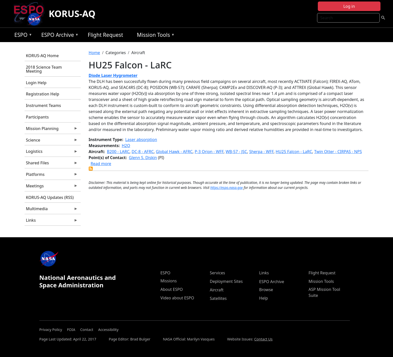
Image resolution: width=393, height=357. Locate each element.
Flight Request (105, 34)
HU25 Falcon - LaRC (294, 151)
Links (51, 221)
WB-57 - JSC (236, 151)
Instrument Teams (43, 105)
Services (217, 273)
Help (263, 298)
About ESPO (171, 289)
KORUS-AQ (72, 14)
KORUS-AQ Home (42, 55)
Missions (168, 281)
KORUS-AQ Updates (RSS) (50, 197)
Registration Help (42, 94)
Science (51, 141)
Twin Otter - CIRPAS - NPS (338, 151)
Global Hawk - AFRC (174, 151)
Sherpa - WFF (261, 151)
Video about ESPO (177, 298)
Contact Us (263, 339)
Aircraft (217, 290)
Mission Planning (51, 130)
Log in (349, 6)
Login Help (36, 82)
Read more (101, 163)
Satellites (218, 298)
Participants (37, 117)
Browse (266, 289)
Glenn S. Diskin (143, 157)
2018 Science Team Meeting (44, 69)
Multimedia (51, 210)
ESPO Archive (59, 35)
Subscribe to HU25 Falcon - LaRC (91, 169)
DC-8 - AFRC (143, 151)
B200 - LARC (118, 151)
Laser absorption (141, 139)
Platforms (51, 176)
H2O (126, 145)
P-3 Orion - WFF (209, 151)
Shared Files (51, 164)
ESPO (22, 35)
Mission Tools (154, 35)
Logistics (51, 153)
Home (94, 52)
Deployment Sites (226, 281)
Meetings (51, 187)
